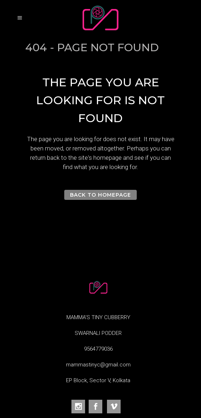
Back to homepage (100, 195)
